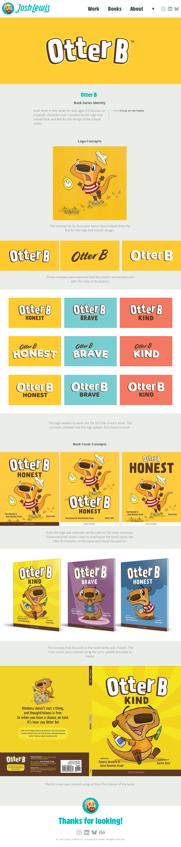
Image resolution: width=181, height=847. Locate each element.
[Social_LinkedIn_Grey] (163, 8)
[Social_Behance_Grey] (102, 832)
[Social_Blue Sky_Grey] (176, 8)
